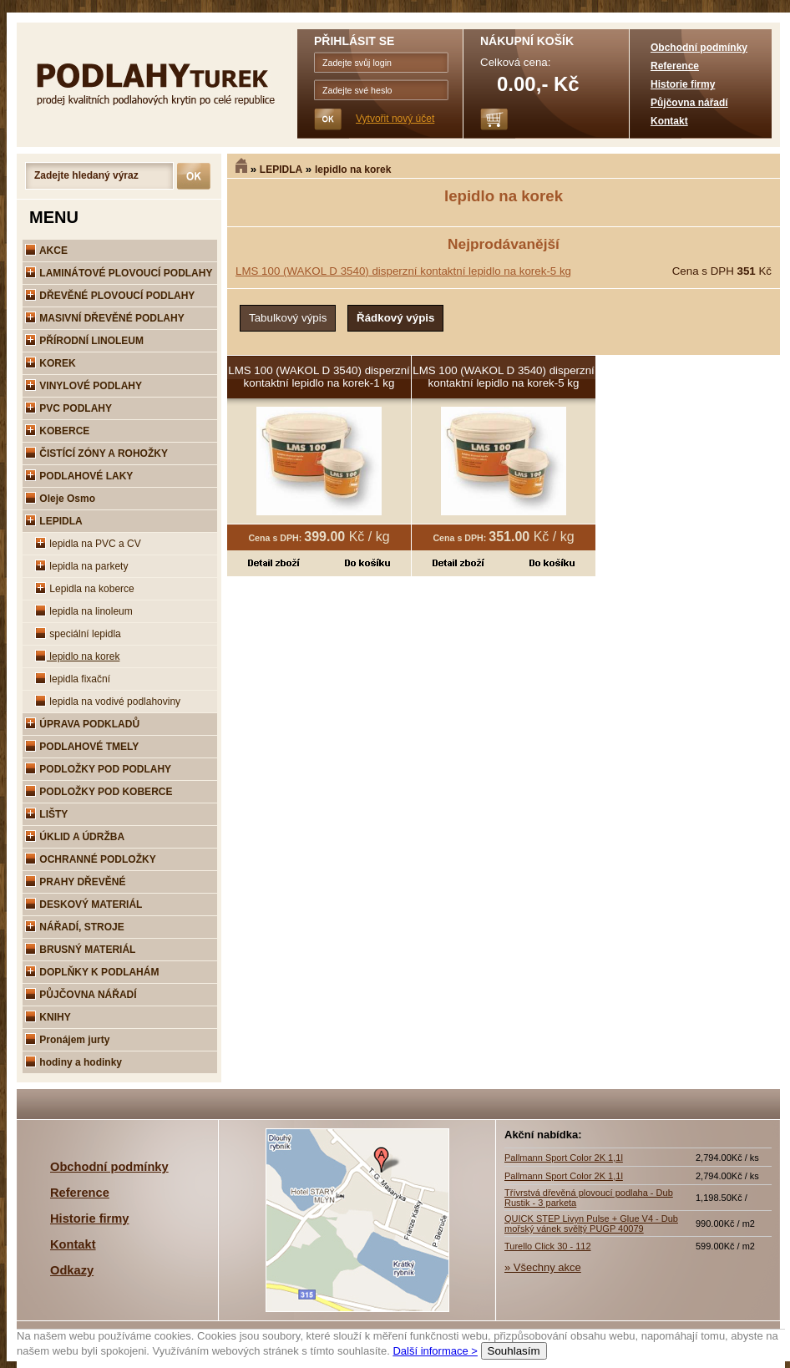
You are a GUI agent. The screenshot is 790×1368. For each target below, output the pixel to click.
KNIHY (48, 1017)
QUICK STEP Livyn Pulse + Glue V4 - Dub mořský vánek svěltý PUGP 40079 (591, 1223)
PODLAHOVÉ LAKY (79, 476)
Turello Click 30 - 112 (547, 1246)
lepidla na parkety (81, 566)
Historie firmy (683, 84)
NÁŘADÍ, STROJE (74, 927)
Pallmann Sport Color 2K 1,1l (563, 1158)
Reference (675, 66)
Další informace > (435, 1351)
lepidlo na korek (353, 169)
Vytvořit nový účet (395, 118)
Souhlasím (514, 1351)
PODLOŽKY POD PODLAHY (98, 769)
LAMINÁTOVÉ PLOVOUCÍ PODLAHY (118, 273)
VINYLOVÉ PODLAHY (83, 386)
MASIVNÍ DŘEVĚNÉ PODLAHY (105, 318)
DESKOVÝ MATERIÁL (83, 904)
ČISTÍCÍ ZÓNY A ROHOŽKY (96, 453)
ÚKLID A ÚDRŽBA (74, 837)
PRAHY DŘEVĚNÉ (75, 882)
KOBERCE (57, 431)
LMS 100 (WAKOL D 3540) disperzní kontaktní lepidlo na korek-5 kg (403, 271)
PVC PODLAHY (68, 408)
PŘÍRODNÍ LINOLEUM (84, 341)
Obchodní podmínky (699, 47)
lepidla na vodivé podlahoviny (107, 701)
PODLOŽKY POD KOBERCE (98, 792)
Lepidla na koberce (84, 589)
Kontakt (669, 121)
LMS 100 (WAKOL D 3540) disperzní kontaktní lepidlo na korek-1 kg (319, 376)
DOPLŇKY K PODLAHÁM (92, 972)
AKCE (46, 250)
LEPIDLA (281, 169)
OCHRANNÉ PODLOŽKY (90, 859)
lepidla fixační (72, 679)
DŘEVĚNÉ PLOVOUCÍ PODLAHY (110, 295)
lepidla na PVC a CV (88, 544)
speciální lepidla (78, 634)
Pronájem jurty (67, 1040)
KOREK (50, 363)
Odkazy (72, 1270)
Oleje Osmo (60, 498)
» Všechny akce (542, 1267)
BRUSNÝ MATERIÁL (80, 949)
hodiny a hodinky (73, 1062)
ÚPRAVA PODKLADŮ (82, 724)
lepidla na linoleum (84, 611)
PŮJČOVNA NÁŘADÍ (81, 995)
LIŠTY (46, 814)
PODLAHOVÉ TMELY (82, 746)
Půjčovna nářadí (689, 103)
